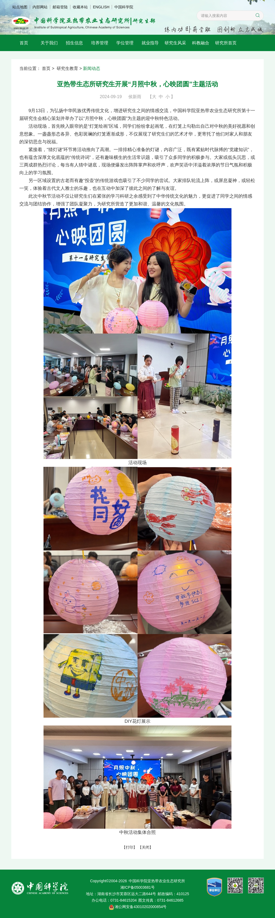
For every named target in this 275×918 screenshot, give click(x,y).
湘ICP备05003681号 (137, 887)
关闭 (145, 847)
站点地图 (19, 7)
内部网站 (40, 7)
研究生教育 (67, 68)
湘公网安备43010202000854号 (141, 907)
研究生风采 (175, 43)
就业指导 (150, 43)
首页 (24, 43)
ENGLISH (101, 7)
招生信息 (74, 43)
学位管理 (124, 43)
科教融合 (200, 43)
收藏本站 (80, 7)
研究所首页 (226, 43)
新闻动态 (91, 68)
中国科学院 (123, 7)
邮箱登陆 (60, 7)
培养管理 (99, 43)
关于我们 (49, 43)
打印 (129, 847)
